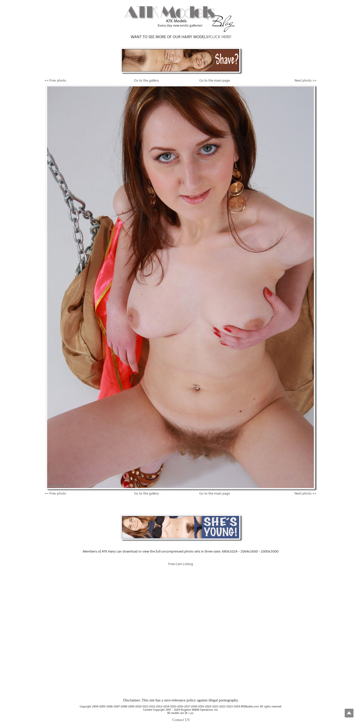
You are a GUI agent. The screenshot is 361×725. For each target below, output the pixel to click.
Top (349, 713)
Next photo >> (305, 80)
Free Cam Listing (180, 564)
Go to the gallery (146, 80)
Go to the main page (214, 80)
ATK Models (176, 21)
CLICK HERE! (220, 37)
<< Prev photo (55, 80)
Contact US (181, 720)
